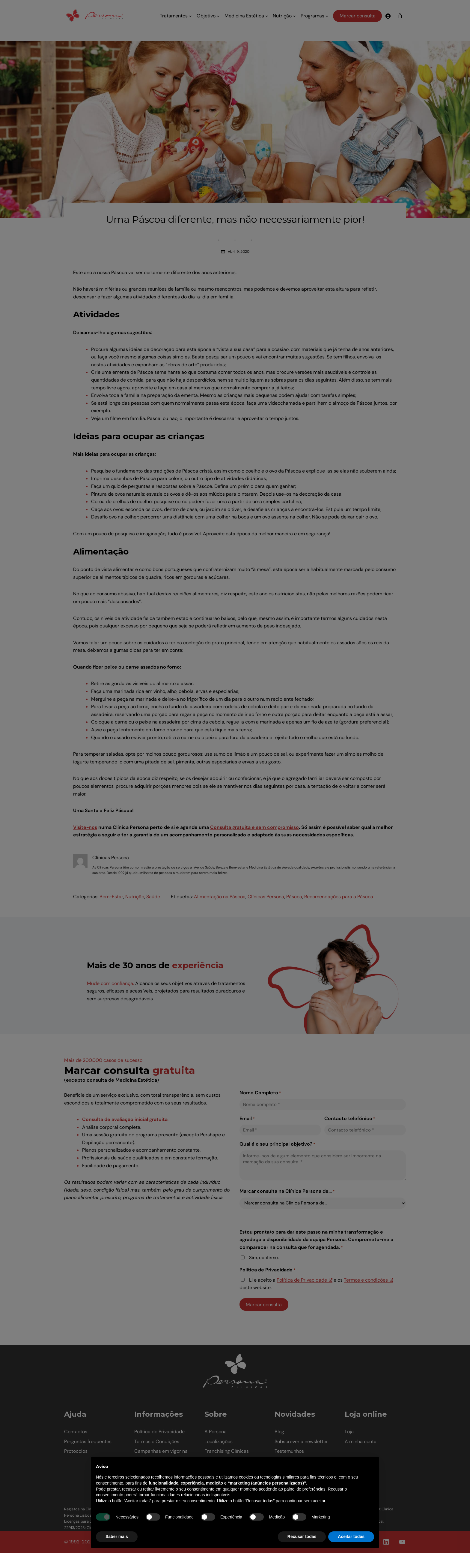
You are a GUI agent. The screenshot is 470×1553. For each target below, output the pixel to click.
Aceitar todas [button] (351, 1536)
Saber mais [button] (117, 1536)
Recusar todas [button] (301, 1536)
